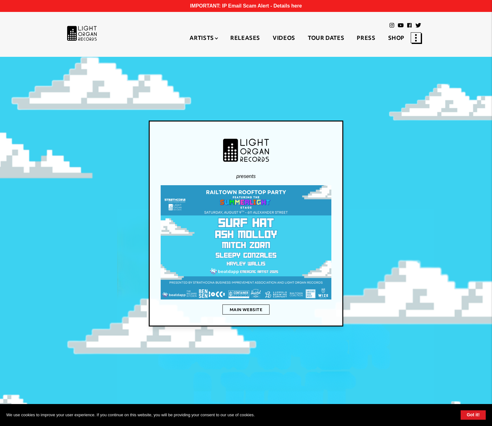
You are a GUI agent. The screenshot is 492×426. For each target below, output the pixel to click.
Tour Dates (326, 38)
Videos (284, 38)
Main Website (246, 310)
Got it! (473, 414)
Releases (245, 38)
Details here (287, 5)
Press (366, 38)
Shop (396, 38)
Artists (202, 38)
